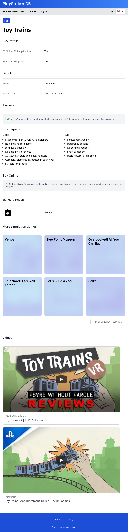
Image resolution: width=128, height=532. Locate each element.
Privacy (70, 519)
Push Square (11, 129)
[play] (61, 379)
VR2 (34, 11)
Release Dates (10, 11)
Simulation (50, 83)
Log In (43, 11)
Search (24, 11)
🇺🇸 (120, 11)
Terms (57, 519)
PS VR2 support (14, 61)
